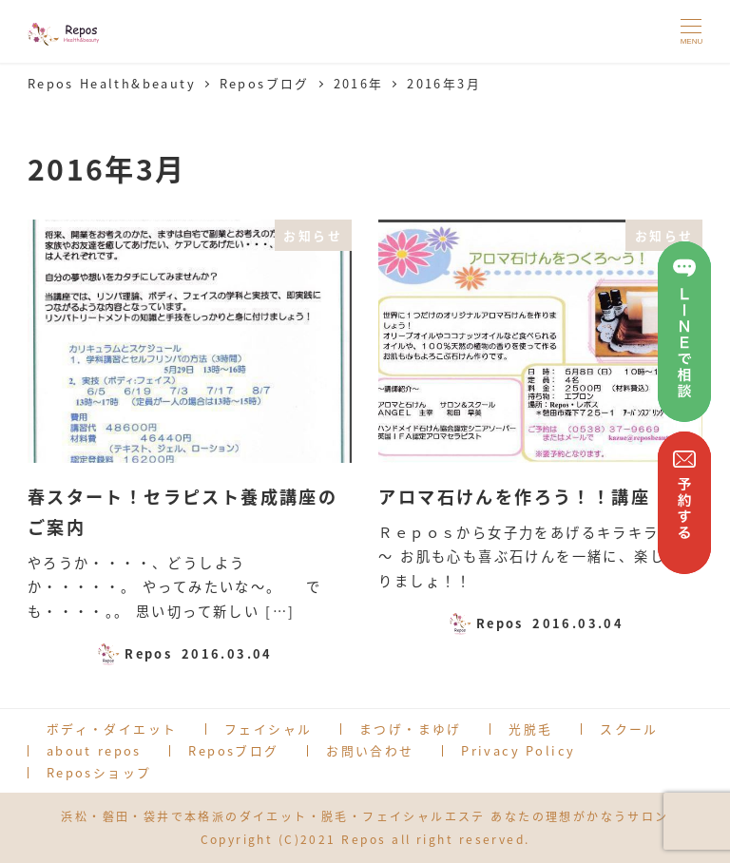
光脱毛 (530, 728)
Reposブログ (233, 750)
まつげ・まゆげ (410, 728)
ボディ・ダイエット (112, 728)
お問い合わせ (369, 750)
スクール (629, 728)
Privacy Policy (518, 750)
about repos (94, 750)
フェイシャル (268, 728)
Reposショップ (99, 772)
